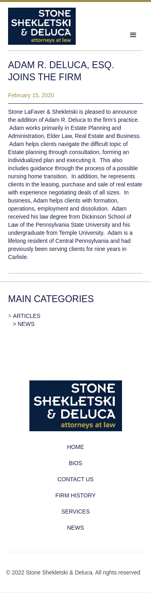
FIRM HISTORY (76, 495)
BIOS (75, 463)
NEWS (26, 324)
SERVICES (75, 511)
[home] (42, 26)
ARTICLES (26, 316)
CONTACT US (76, 479)
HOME (75, 447)
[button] (133, 35)
